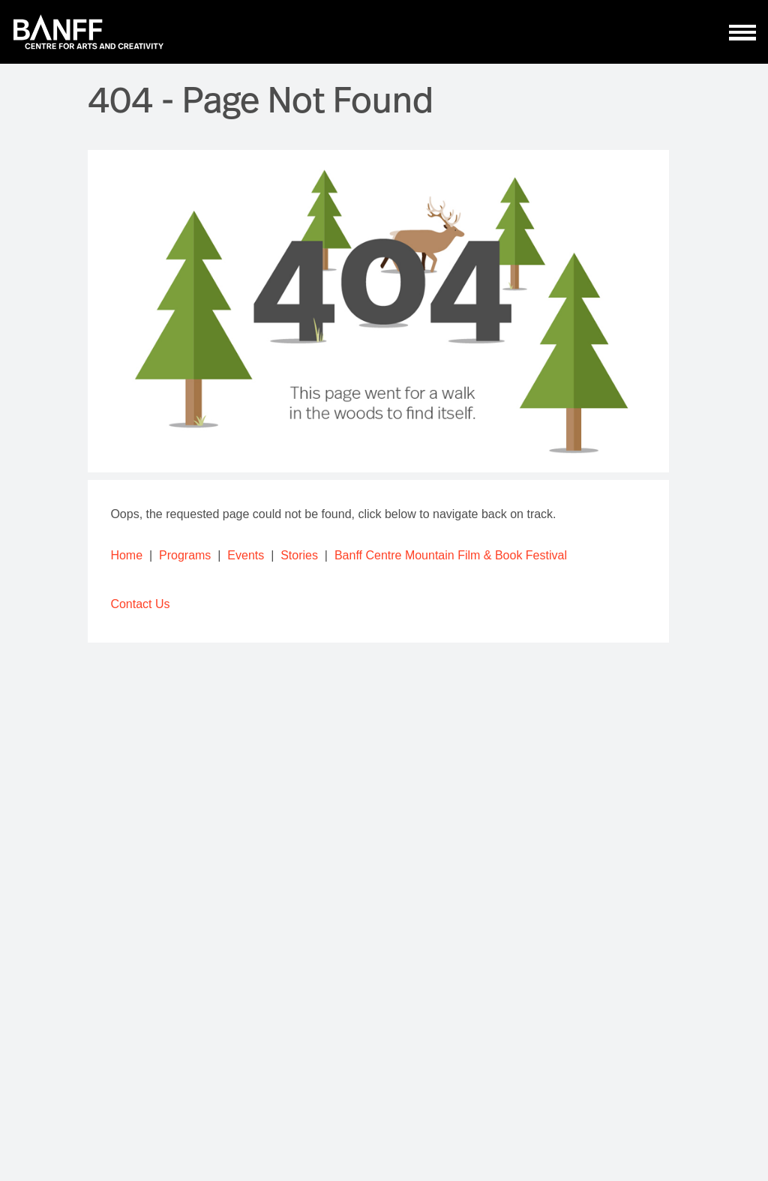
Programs (185, 555)
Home (126, 555)
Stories (299, 555)
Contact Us (140, 604)
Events (245, 555)
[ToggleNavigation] (743, 32)
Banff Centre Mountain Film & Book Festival (450, 555)
